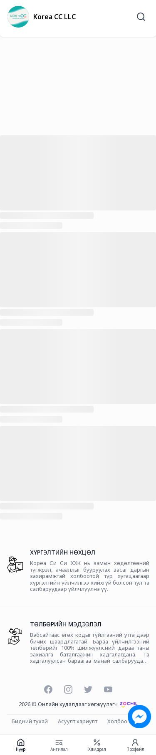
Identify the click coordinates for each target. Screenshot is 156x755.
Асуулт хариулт (77, 721)
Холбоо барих (125, 721)
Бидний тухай (30, 721)
